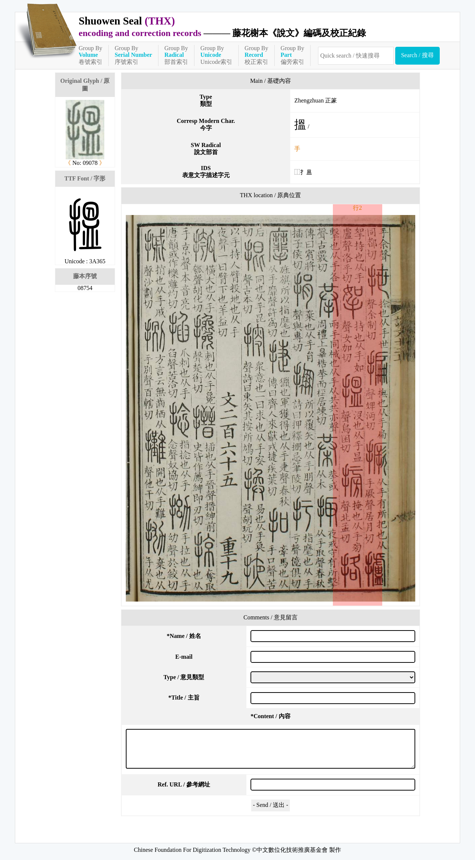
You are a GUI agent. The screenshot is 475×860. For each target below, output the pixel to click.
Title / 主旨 (183, 697)
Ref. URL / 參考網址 (184, 784)
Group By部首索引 (176, 55)
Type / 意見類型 (184, 677)
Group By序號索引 (133, 55)
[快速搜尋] (356, 56)
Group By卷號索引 (90, 55)
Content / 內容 (270, 716)
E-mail (183, 657)
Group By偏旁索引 (292, 55)
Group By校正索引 (256, 55)
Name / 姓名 (184, 636)
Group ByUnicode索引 (216, 55)
